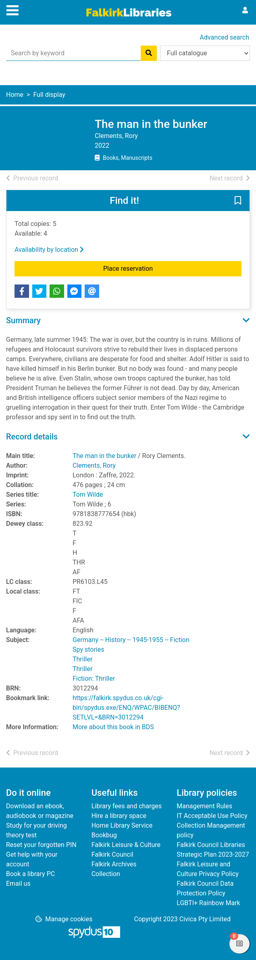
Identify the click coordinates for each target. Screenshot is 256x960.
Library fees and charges (127, 806)
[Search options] (205, 53)
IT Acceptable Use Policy (212, 816)
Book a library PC (30, 874)
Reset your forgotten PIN (41, 845)
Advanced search (224, 37)
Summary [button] (23, 320)
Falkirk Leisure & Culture (126, 845)
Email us (18, 883)
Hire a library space (119, 816)
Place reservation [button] (164, 268)
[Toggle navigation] (12, 9)
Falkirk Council (112, 854)
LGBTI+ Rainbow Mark (208, 903)
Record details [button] (32, 436)
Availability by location (49, 249)
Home (14, 94)
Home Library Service (122, 825)
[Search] (149, 53)
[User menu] (245, 10)
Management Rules (204, 806)
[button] (237, 201)
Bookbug (104, 835)
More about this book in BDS (113, 727)
